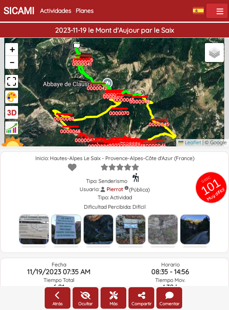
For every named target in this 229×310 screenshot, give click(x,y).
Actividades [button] (55, 11)
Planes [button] (85, 11)
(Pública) (139, 189)
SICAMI (18, 11)
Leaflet (189, 142)
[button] (76, 43)
